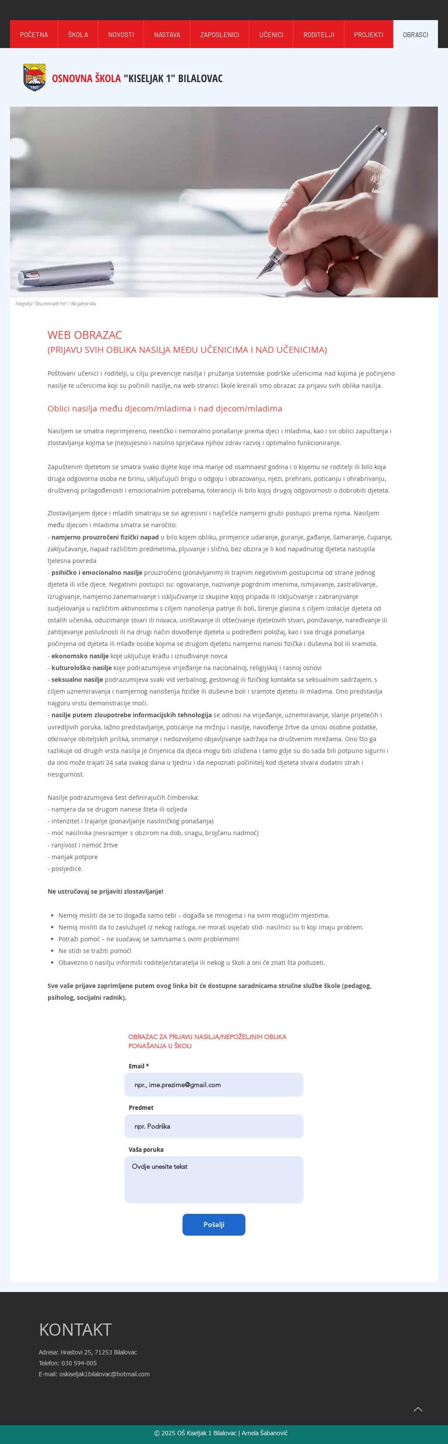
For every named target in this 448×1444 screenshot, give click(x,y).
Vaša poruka (146, 1150)
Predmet (141, 1108)
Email (137, 1066)
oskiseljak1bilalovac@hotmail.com (104, 1374)
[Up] (418, 1409)
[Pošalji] (214, 1225)
